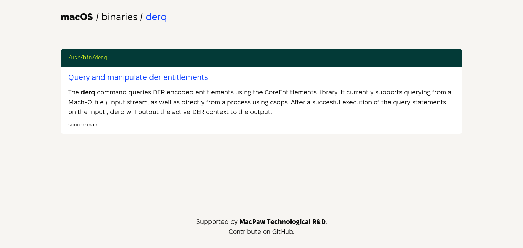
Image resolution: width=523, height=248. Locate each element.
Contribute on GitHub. (261, 231)
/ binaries (99, 17)
